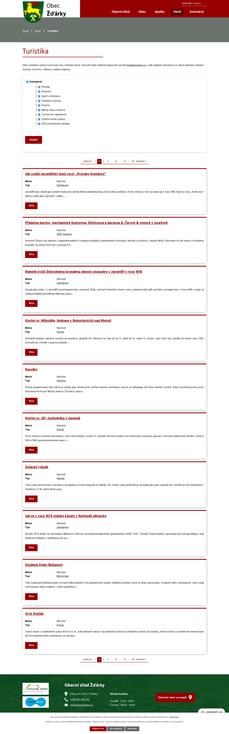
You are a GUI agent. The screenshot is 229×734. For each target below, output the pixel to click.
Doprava (46, 91)
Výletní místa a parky (53, 119)
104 (133, 163)
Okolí (38, 31)
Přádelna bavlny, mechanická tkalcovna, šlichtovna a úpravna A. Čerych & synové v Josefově (96, 224)
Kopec (60, 627)
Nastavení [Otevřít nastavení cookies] (133, 728)
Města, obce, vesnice (53, 110)
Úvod (25, 31)
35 (116, 163)
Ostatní (45, 105)
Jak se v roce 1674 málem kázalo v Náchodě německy (65, 518)
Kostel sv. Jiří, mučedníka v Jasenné (52, 420)
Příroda (45, 87)
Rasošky (31, 371)
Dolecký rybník (36, 469)
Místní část (63, 578)
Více (31, 207)
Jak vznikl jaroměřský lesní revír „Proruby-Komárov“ (65, 176)
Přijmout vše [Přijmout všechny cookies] (97, 728)
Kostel (60, 334)
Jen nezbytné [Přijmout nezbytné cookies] (115, 728)
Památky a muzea (51, 101)
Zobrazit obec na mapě (172, 698)
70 (125, 163)
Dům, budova (64, 236)
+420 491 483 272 (79, 701)
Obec (142, 11)
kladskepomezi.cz (136, 65)
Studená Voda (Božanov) (44, 567)
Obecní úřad (121, 11)
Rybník (61, 480)
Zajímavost (63, 187)
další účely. (174, 717)
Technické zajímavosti (54, 115)
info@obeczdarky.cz (81, 707)
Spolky (160, 11)
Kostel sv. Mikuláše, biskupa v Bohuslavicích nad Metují (68, 322)
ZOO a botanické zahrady (55, 124)
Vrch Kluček (34, 615)
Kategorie (36, 82)
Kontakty (197, 11)
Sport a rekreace (50, 96)
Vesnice (61, 382)
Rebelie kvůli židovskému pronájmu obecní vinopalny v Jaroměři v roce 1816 (83, 273)
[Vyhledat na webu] (194, 3)
